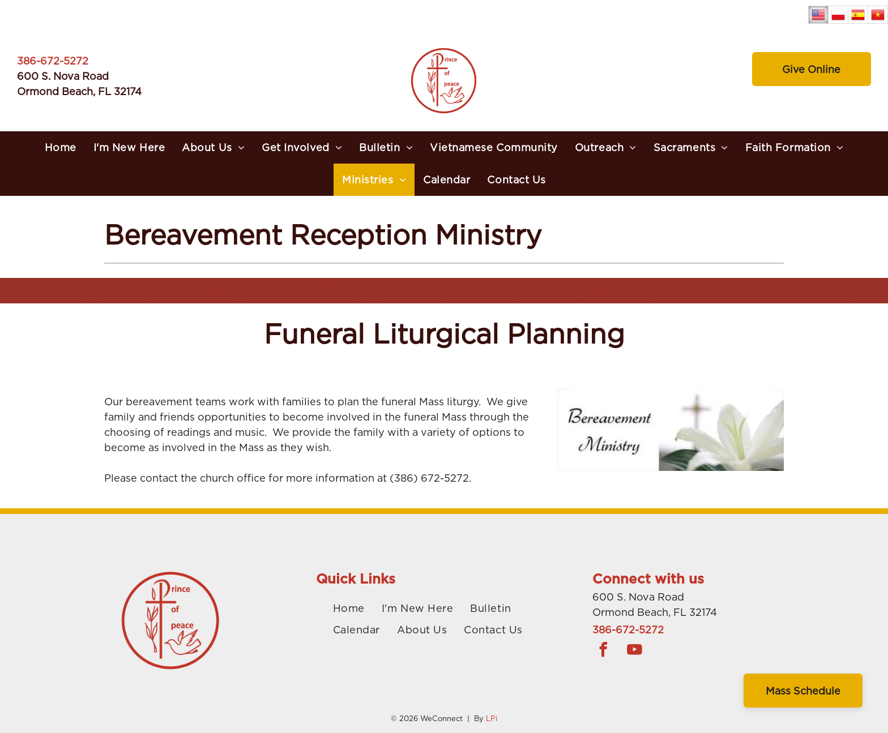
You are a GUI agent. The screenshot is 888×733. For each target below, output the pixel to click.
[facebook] (603, 651)
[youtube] (635, 651)
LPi (491, 718)
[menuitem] (60, 147)
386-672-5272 (52, 61)
